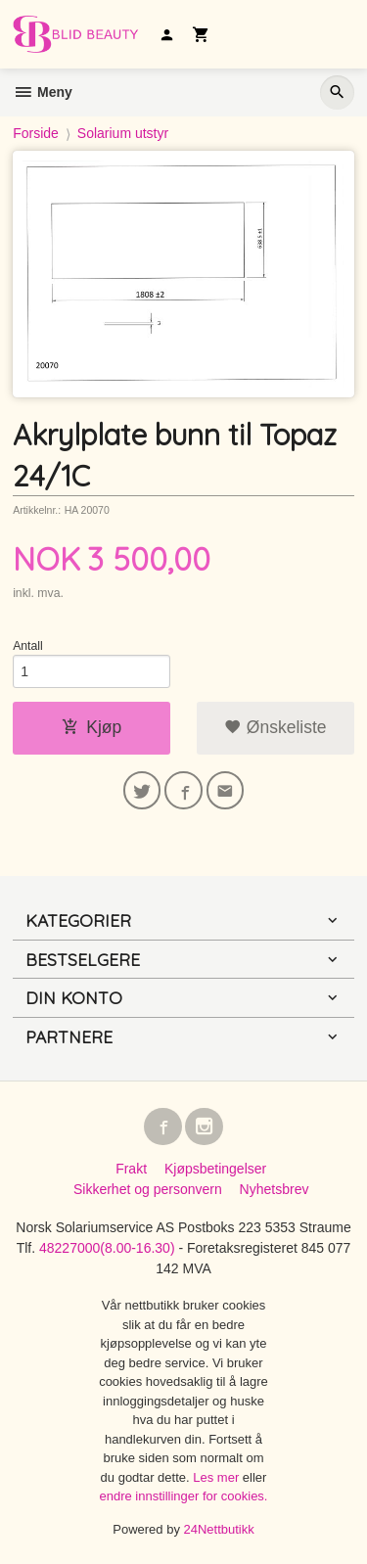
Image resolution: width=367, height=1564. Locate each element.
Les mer (218, 1477)
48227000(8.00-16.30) (107, 1248)
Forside (36, 133)
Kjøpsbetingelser (215, 1168)
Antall (28, 646)
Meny (42, 92)
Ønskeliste (275, 727)
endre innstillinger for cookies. (184, 1496)
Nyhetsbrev (274, 1189)
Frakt (131, 1168)
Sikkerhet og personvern (147, 1189)
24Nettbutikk (219, 1529)
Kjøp (91, 727)
